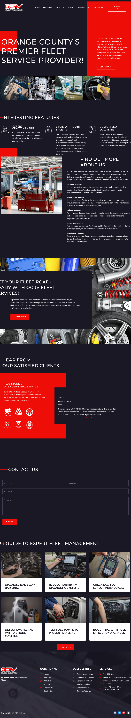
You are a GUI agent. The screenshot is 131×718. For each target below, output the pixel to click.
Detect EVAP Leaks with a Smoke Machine (19, 632)
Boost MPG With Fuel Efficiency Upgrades (109, 631)
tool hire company (67, 146)
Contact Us (83, 7)
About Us (60, 7)
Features (47, 7)
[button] (86, 417)
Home (37, 7)
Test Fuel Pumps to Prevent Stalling (63, 631)
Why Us (71, 7)
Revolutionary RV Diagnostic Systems (64, 586)
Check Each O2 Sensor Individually (108, 586)
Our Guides (98, 7)
